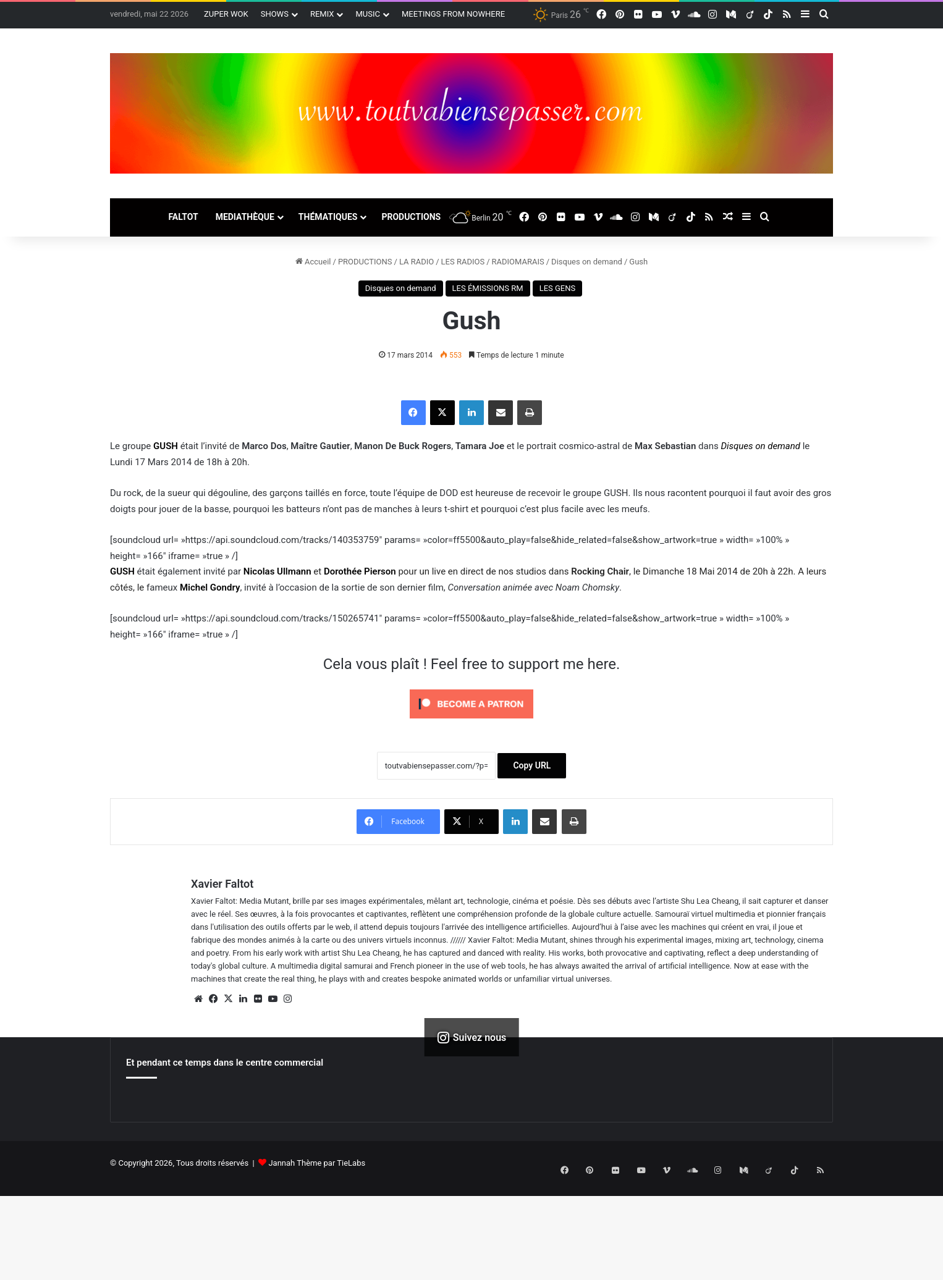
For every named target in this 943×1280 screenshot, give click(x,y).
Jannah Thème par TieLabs (316, 1163)
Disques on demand (586, 261)
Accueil (313, 261)
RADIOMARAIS (518, 261)
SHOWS (275, 14)
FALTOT (183, 217)
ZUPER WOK (226, 14)
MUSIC (367, 14)
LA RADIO (416, 261)
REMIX (322, 14)
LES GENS (557, 288)
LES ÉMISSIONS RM (487, 288)
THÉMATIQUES (328, 217)
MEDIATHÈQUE (245, 217)
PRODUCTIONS (411, 217)
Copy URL (532, 765)
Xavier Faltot (222, 883)
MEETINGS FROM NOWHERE (453, 14)
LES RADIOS (463, 261)
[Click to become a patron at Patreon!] (471, 721)
